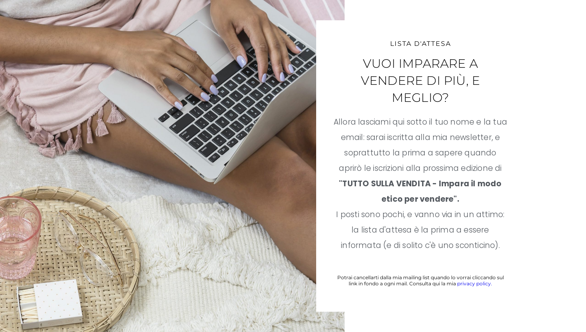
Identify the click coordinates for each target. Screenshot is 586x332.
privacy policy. (474, 283)
